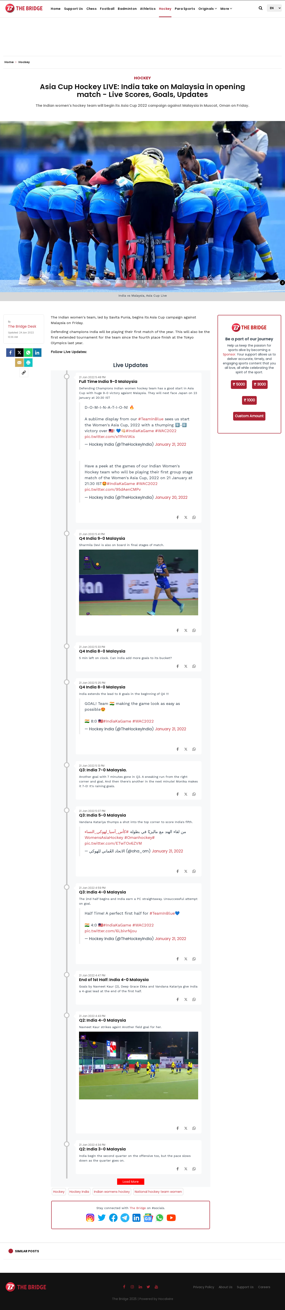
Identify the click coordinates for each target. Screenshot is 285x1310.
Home (56, 8)
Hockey (165, 8)
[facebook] (10, 352)
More (226, 8)
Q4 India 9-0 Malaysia (102, 538)
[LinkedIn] (37, 352)
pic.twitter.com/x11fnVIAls (110, 436)
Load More (131, 1181)
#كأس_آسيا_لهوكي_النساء (107, 832)
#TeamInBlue (150, 419)
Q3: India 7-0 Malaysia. (103, 770)
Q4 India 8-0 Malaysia (102, 651)
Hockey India (79, 1191)
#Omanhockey (138, 837)
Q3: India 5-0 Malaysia (102, 815)
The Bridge (138, 1208)
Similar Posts (27, 1251)
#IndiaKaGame (140, 431)
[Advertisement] (142, 42)
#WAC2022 (166, 431)
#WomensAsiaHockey (120, 837)
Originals (207, 8)
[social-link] (23, 372)
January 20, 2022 (171, 497)
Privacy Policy (203, 1287)
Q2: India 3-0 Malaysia (102, 1149)
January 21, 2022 (170, 444)
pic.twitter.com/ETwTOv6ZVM (113, 843)
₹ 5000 (239, 384)
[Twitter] (19, 352)
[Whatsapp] (28, 352)
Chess (91, 8)
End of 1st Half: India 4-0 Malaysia (114, 979)
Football (107, 8)
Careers (264, 1287)
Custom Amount (249, 416)
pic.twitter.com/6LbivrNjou (111, 931)
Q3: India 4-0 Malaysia (102, 892)
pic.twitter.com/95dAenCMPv (113, 489)
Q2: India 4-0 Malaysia (102, 1020)
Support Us (73, 8)
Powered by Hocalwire (156, 1299)
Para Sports (185, 8)
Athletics (148, 8)
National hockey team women (158, 1191)
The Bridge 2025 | (125, 1299)
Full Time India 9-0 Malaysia (108, 381)
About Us (225, 1287)
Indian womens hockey (112, 1191)
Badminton (127, 8)
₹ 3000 (260, 384)
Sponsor (229, 354)
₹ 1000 (249, 400)
